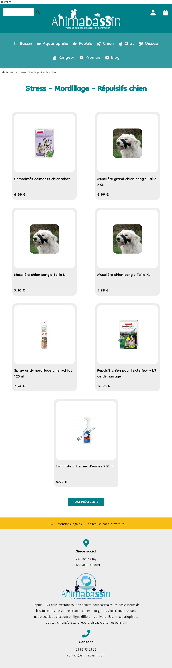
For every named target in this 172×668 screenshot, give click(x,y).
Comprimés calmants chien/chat (42, 179)
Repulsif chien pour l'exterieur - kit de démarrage (127, 374)
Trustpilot (5, 2)
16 (103, 386)
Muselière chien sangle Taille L (39, 275)
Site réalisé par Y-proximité (105, 524)
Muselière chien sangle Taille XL (123, 275)
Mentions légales (70, 524)
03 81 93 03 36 (86, 649)
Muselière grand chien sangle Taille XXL (126, 182)
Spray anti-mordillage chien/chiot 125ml (43, 374)
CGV (51, 524)
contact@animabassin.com (86, 655)
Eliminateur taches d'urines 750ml (84, 467)
